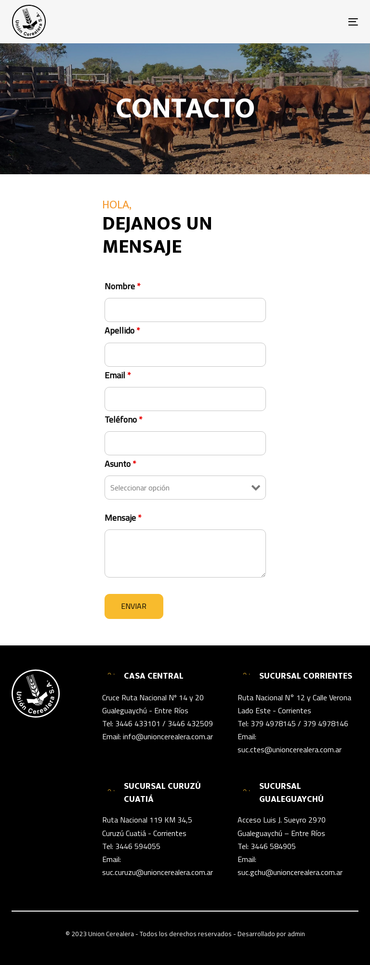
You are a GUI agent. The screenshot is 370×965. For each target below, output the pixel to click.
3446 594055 (137, 846)
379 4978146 (325, 723)
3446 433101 (137, 723)
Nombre (123, 286)
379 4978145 (273, 723)
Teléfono (124, 420)
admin (296, 934)
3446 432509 (190, 723)
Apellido (122, 330)
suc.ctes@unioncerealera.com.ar (290, 749)
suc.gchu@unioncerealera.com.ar (290, 872)
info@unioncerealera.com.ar (168, 736)
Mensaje (123, 518)
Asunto (120, 464)
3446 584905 (273, 846)
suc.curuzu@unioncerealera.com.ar (157, 872)
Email (118, 375)
